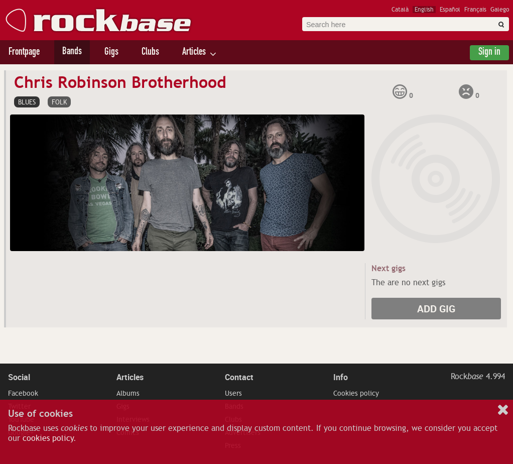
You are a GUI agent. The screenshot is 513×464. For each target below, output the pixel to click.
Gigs (111, 53)
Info (340, 377)
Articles (194, 53)
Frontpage (24, 53)
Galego (499, 9)
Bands (72, 52)
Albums (128, 393)
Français (475, 9)
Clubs (150, 53)
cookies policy (48, 438)
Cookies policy (356, 393)
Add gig (436, 308)
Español (450, 9)
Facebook (23, 393)
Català (400, 9)
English (424, 9)
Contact (239, 377)
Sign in (489, 53)
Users (233, 393)
